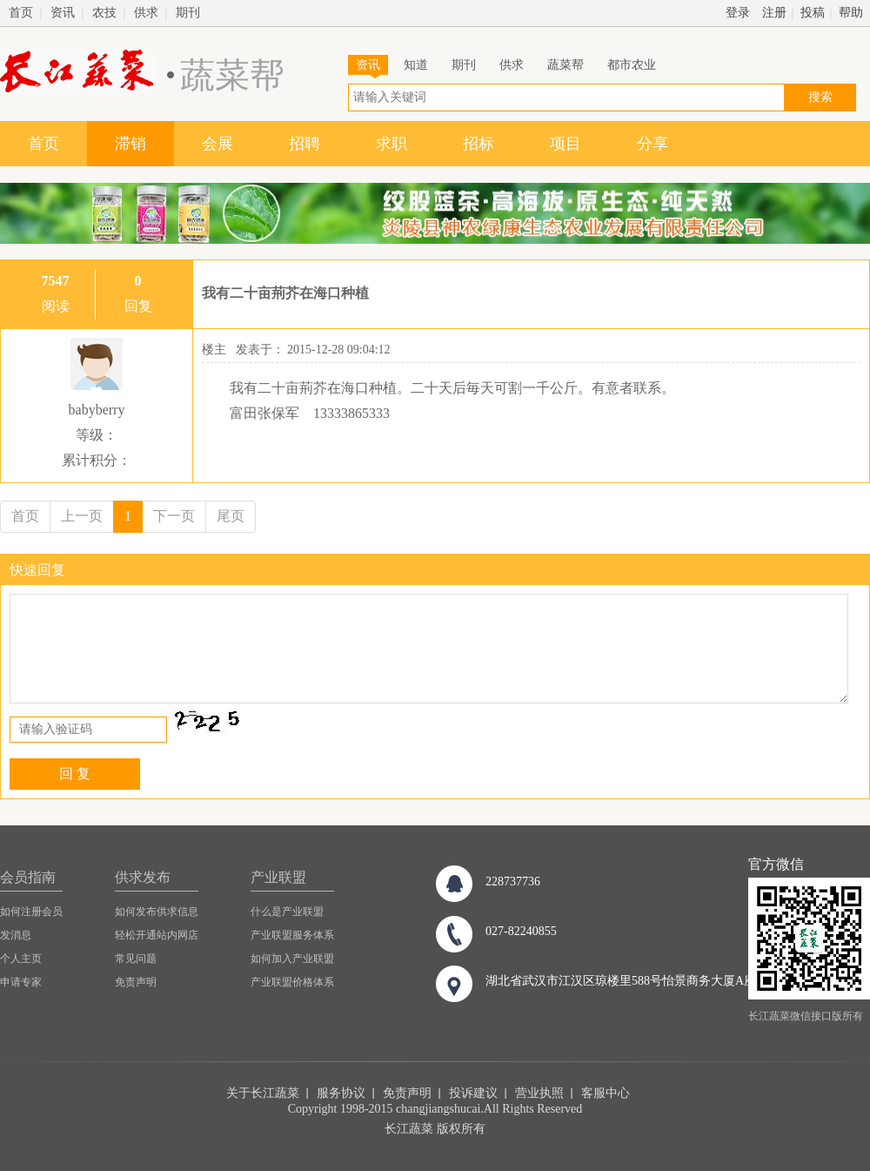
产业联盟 (278, 877)
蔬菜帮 (565, 64)
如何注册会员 (31, 911)
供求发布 (143, 877)
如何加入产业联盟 (292, 958)
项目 (565, 143)
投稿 (812, 12)
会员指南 (28, 877)
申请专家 (21, 982)
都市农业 (631, 64)
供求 (146, 12)
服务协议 (341, 1093)
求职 (391, 143)
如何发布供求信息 (156, 911)
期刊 (188, 12)
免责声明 (136, 982)
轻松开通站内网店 (156, 935)
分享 (652, 143)
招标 (478, 143)
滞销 (130, 143)
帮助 (851, 12)
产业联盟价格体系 (292, 982)
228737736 (512, 881)
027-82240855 (521, 931)
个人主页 (21, 958)
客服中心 (605, 1093)
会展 (217, 143)
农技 (104, 12)
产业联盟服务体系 (292, 935)
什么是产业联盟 (287, 911)
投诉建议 (473, 1093)
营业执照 (539, 1093)
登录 (738, 12)
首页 (21, 12)
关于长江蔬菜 (262, 1093)
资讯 (62, 12)
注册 (774, 12)
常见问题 (136, 958)
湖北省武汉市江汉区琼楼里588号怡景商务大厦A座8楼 (629, 980)
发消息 (15, 935)
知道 (416, 64)
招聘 (304, 143)
